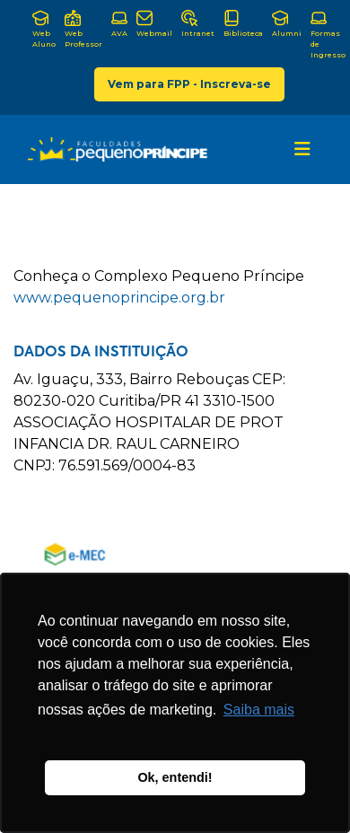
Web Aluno (44, 29)
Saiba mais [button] (258, 709)
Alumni (287, 24)
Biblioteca (243, 24)
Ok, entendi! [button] (174, 777)
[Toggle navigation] (302, 149)
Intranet (197, 24)
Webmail (154, 24)
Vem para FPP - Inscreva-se (189, 84)
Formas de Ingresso (328, 34)
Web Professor (83, 29)
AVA (119, 24)
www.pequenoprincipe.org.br (119, 297)
